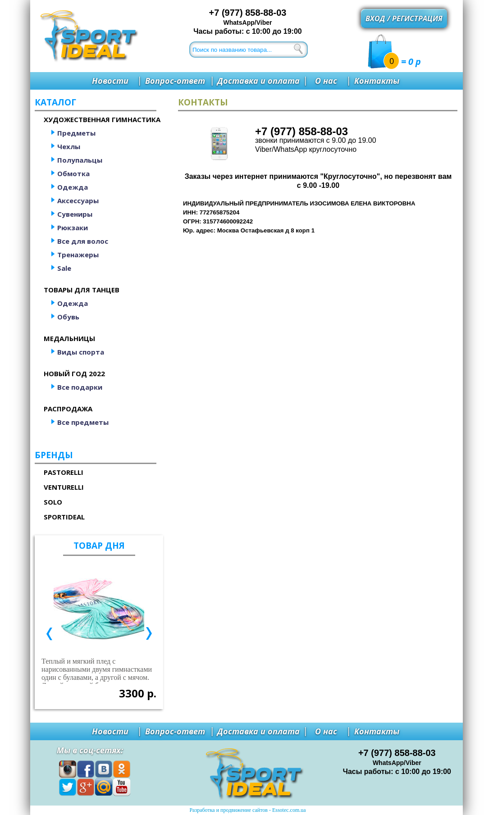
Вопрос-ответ (175, 80)
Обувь (68, 316)
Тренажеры (78, 254)
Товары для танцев (81, 289)
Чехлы (68, 146)
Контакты (376, 80)
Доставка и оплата (258, 80)
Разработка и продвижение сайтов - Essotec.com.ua (247, 810)
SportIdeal (64, 516)
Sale (64, 268)
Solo (53, 501)
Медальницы (69, 338)
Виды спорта (80, 351)
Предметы (76, 132)
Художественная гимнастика (102, 119)
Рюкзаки (72, 227)
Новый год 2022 (74, 373)
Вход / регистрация (404, 18)
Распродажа (68, 408)
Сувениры (74, 214)
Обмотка (73, 173)
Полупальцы (79, 159)
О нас (326, 80)
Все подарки (79, 387)
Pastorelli (63, 472)
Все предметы (83, 422)
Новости (110, 80)
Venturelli (64, 487)
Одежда (72, 186)
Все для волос (82, 241)
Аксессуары (78, 200)
